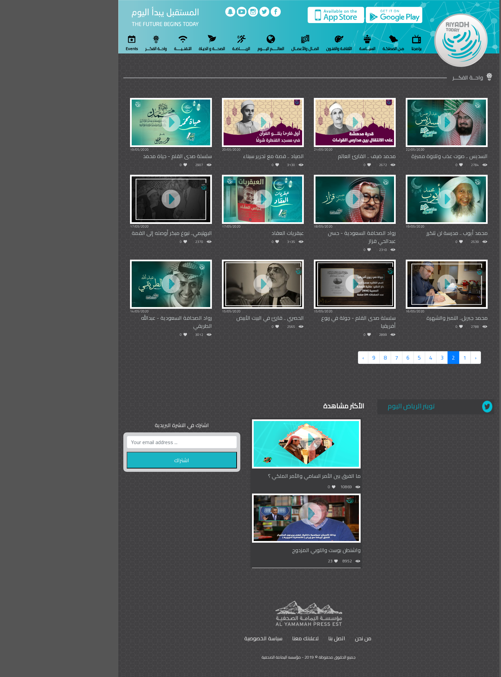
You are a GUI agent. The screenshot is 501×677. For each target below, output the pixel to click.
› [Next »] (305, 358)
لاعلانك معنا (247, 638)
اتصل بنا (278, 638)
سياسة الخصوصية (205, 638)
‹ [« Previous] (417, 358)
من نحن (305, 638)
